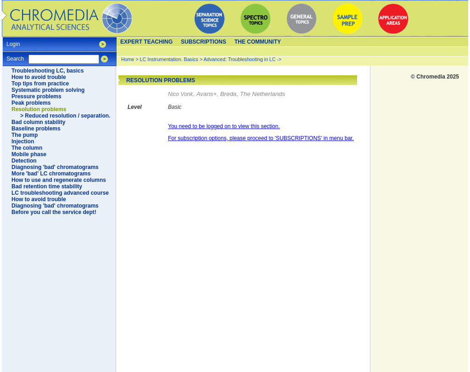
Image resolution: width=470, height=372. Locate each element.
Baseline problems (36, 128)
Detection (24, 161)
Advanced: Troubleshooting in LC (240, 59)
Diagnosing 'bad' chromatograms (55, 167)
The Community (258, 42)
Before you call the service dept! (53, 212)
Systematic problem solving (47, 90)
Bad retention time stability (46, 186)
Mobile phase (28, 154)
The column (26, 148)
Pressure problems (36, 96)
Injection (22, 141)
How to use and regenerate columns (58, 180)
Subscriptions (203, 42)
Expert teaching (146, 42)
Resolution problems (38, 109)
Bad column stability (38, 122)
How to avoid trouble (38, 77)
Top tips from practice (40, 83)
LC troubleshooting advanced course (60, 193)
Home (127, 59)
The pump (24, 135)
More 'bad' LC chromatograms (50, 173)
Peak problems (30, 103)
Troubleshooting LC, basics (47, 71)
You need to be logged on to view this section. (224, 126)
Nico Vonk (180, 94)
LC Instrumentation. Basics (169, 59)
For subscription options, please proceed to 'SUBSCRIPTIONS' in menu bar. (261, 138)
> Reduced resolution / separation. (65, 116)
